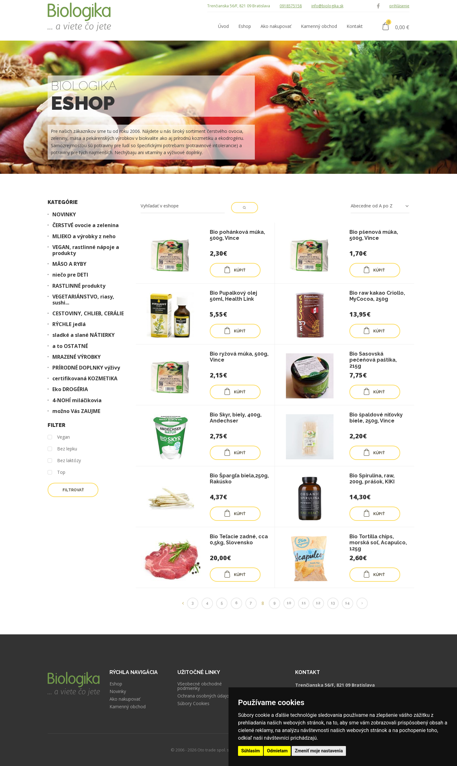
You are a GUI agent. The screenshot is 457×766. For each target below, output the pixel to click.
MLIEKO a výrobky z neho (84, 236)
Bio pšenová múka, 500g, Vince (373, 235)
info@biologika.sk (327, 6)
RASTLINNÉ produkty (78, 286)
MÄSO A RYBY (69, 264)
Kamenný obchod (127, 706)
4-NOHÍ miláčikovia (77, 400)
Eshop (115, 684)
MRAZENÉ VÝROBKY (76, 357)
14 (347, 603)
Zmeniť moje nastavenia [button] (319, 750)
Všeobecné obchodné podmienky (199, 686)
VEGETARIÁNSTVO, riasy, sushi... (83, 300)
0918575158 (291, 6)
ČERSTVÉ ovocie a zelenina (85, 225)
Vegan (59, 437)
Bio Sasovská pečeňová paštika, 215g (373, 360)
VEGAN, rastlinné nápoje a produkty (85, 250)
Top (56, 472)
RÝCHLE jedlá (69, 324)
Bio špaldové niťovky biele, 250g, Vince (376, 418)
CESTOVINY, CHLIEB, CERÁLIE (88, 314)
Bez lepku (62, 449)
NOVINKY (64, 215)
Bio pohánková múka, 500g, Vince (237, 235)
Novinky (117, 691)
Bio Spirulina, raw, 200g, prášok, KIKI (371, 479)
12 (318, 603)
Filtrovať (73, 490)
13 (333, 603)
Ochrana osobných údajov (204, 696)
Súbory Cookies (193, 703)
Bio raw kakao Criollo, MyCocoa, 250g (377, 296)
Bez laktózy (64, 460)
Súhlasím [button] (250, 750)
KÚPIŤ (234, 269)
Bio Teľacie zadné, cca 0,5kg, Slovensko (239, 540)
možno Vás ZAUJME (76, 411)
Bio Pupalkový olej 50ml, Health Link (233, 296)
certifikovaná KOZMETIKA (84, 379)
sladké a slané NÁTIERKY (83, 335)
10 (289, 603)
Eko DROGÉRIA (70, 389)
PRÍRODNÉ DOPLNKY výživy (86, 368)
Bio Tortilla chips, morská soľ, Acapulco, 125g (378, 543)
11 (303, 603)
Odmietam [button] (277, 750)
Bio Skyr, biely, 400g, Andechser (236, 418)
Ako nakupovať (124, 699)
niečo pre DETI (70, 275)
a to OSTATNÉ (70, 346)
